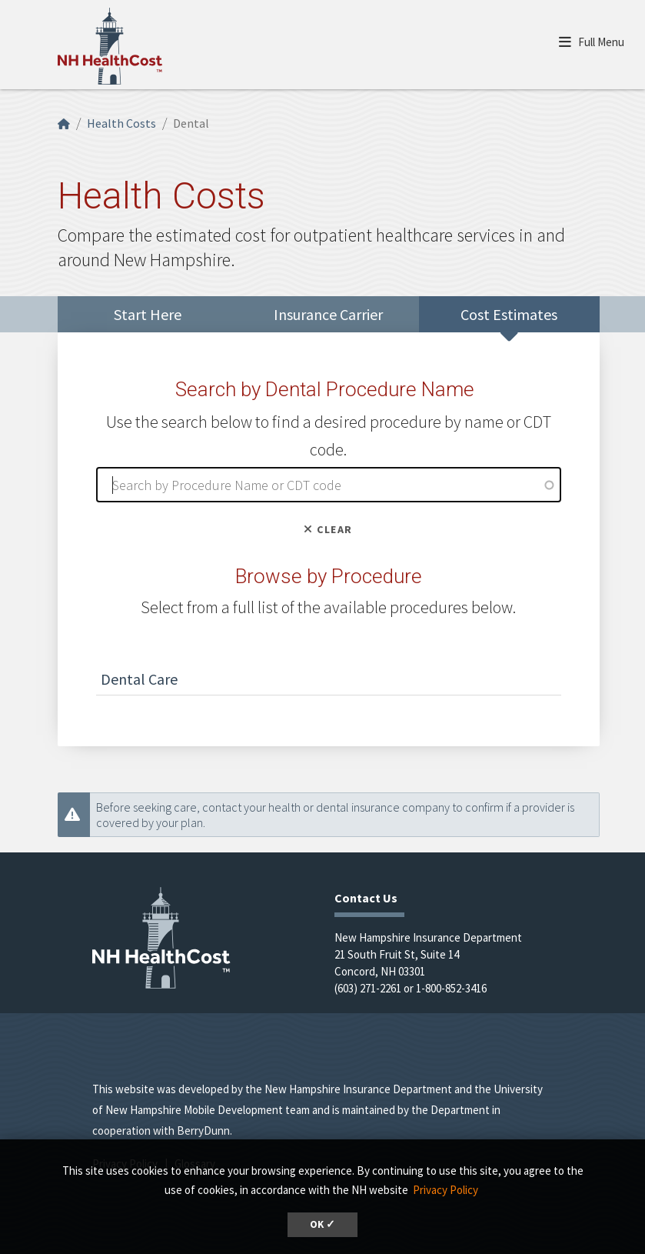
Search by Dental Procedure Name (324, 389)
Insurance (328, 314)
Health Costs (121, 123)
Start (147, 314)
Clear (328, 529)
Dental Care (139, 679)
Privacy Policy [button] (445, 1189)
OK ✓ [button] (322, 1224)
